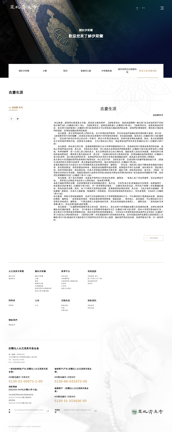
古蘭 (45, 71)
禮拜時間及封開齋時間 (127, 70)
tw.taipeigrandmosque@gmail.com (29, 410)
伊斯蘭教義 (106, 71)
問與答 (11, 305)
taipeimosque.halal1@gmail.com (77, 410)
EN (143, 8)
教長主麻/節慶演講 (148, 71)
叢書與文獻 (86, 71)
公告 (36, 305)
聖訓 (65, 71)
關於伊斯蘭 (24, 71)
